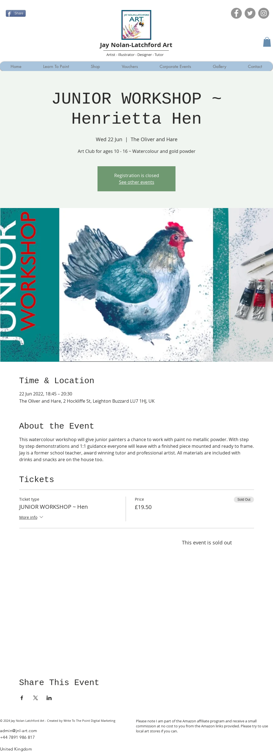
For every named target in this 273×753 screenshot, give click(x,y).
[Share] (16, 13)
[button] (267, 42)
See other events (136, 182)
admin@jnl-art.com (18, 730)
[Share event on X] (35, 698)
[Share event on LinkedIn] (49, 698)
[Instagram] (263, 13)
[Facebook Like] (16, 5)
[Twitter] (250, 13)
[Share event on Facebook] (22, 698)
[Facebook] (236, 13)
